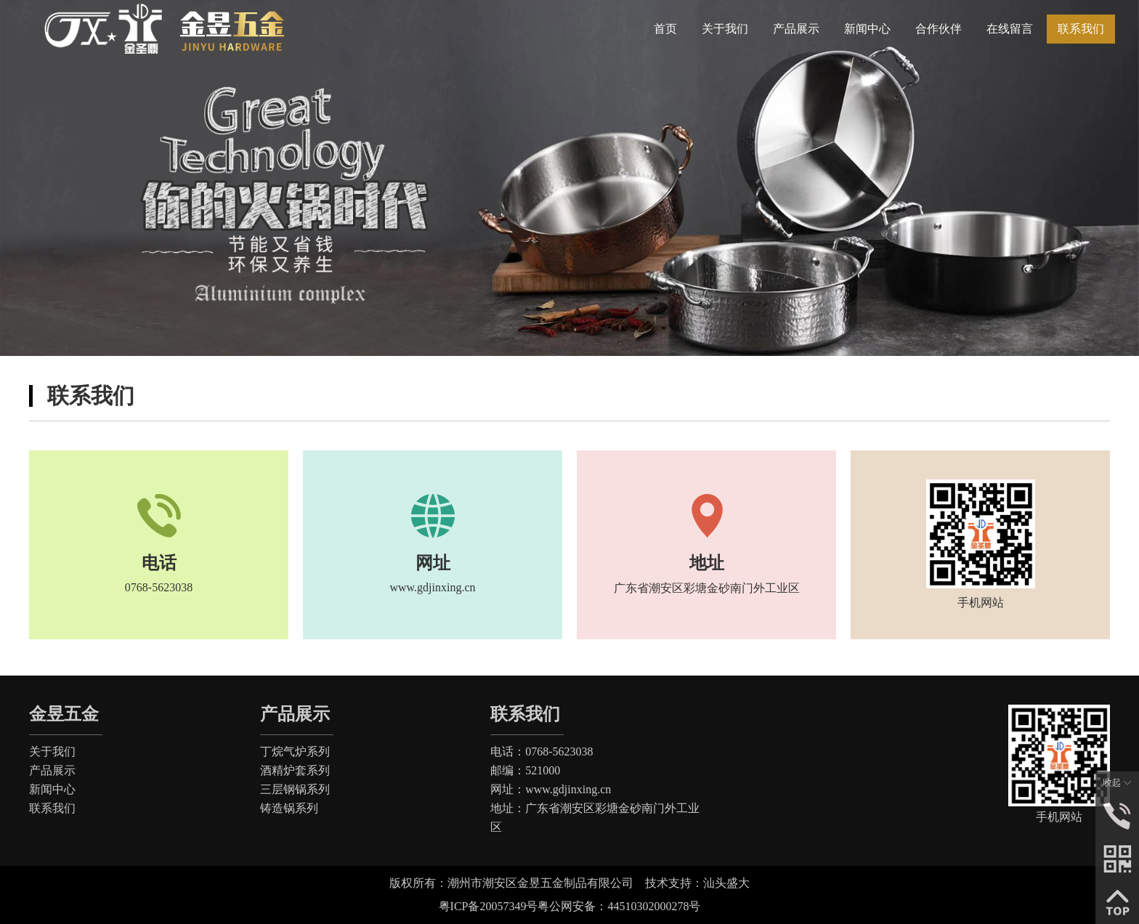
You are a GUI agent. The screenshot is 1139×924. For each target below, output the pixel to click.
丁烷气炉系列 (295, 751)
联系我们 (52, 808)
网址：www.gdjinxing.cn (550, 789)
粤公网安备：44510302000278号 (619, 906)
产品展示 (52, 770)
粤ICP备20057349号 (488, 906)
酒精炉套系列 (295, 770)
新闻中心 (52, 789)
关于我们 (52, 751)
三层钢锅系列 (295, 789)
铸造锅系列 (289, 808)
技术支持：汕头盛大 (703, 883)
